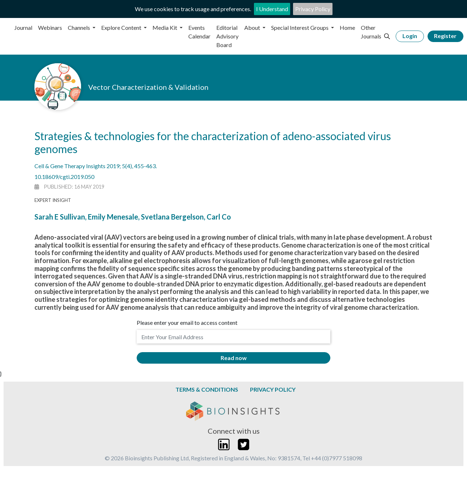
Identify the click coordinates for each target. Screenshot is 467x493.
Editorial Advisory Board (227, 36)
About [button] (252, 27)
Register (445, 35)
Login (409, 35)
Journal (23, 27)
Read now (234, 357)
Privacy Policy (312, 8)
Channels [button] (79, 27)
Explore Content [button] (121, 27)
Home (347, 27)
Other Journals (371, 32)
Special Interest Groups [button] (300, 27)
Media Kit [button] (165, 27)
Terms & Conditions (206, 389)
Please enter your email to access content (187, 322)
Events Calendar (199, 32)
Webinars (50, 27)
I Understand (272, 8)
